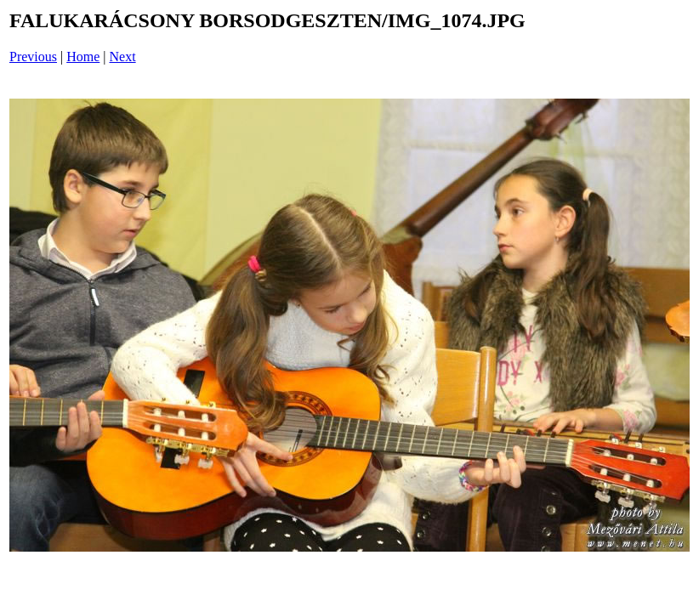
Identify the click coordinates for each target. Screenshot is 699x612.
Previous (33, 56)
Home (82, 56)
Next (123, 56)
